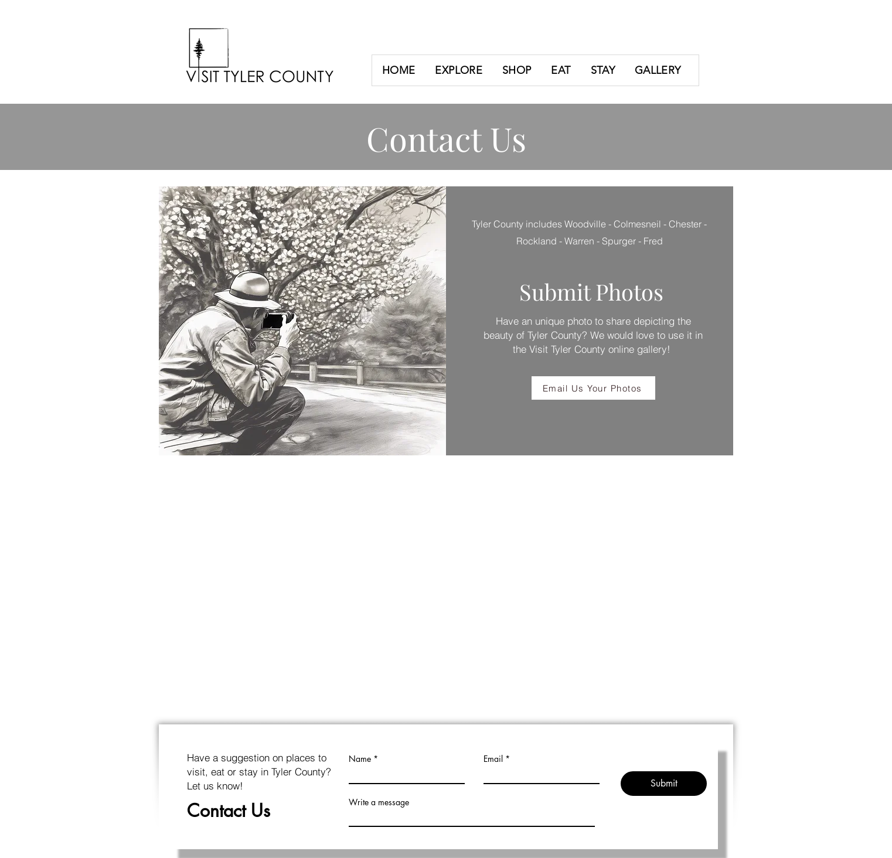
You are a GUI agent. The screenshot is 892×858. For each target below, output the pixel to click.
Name (360, 759)
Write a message (379, 802)
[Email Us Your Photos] (593, 388)
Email (493, 759)
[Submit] (664, 783)
